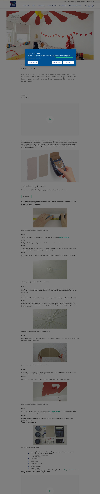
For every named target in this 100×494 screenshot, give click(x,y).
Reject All (68, 62)
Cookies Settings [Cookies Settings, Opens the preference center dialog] (33, 62)
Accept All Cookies (57, 62)
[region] (50, 57)
